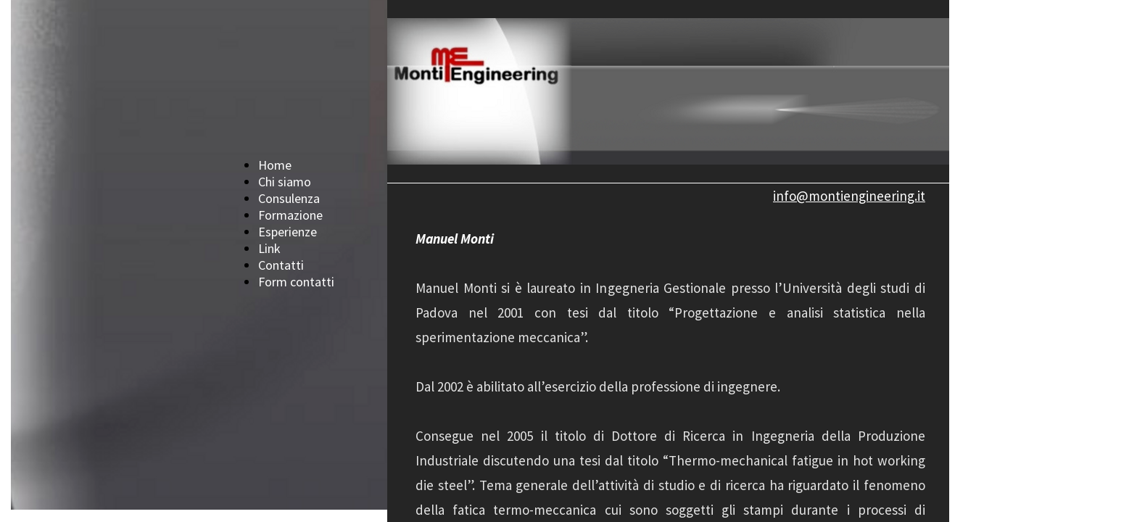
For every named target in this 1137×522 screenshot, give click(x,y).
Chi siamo (284, 181)
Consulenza (289, 198)
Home (275, 165)
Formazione (290, 215)
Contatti (281, 265)
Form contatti (296, 281)
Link (269, 248)
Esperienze (287, 231)
